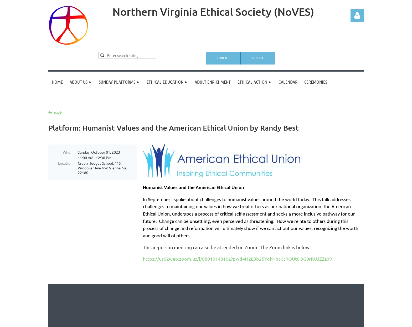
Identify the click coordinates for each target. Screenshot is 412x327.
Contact (223, 57)
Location (65, 163)
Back (58, 112)
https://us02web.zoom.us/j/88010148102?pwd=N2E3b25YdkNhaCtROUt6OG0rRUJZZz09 (237, 258)
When (68, 152)
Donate (258, 57)
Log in (357, 15)
